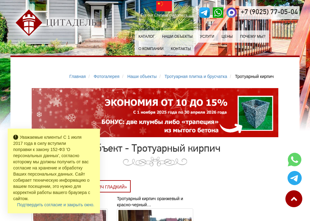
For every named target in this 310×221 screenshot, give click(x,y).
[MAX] (231, 12)
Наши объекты (177, 36)
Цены (227, 36)
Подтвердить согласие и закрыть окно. (55, 204)
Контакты (181, 49)
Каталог (146, 36)
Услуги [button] (207, 36)
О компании (150, 49)
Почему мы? (252, 36)
